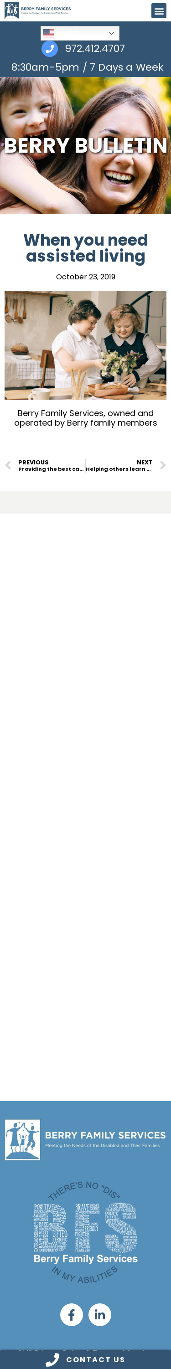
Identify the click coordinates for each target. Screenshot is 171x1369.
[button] (158, 10)
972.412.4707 (95, 49)
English (61, 33)
